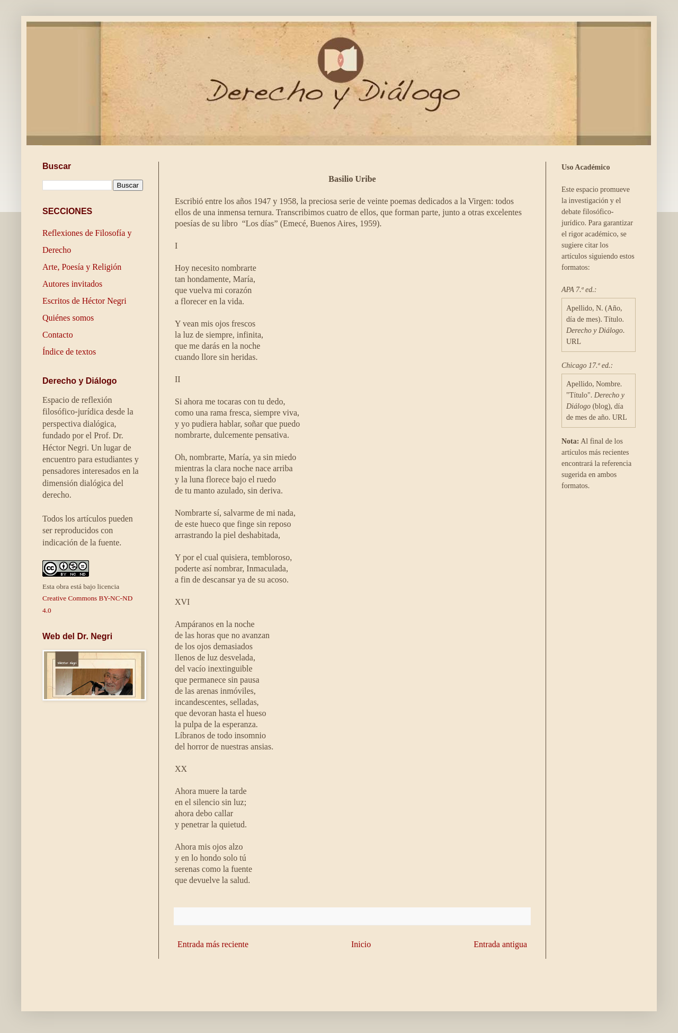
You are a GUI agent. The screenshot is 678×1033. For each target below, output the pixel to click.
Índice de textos (69, 351)
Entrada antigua (500, 944)
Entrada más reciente (212, 944)
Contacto (57, 334)
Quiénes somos (68, 317)
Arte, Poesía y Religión (81, 266)
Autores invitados (72, 283)
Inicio (361, 944)
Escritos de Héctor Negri (84, 300)
